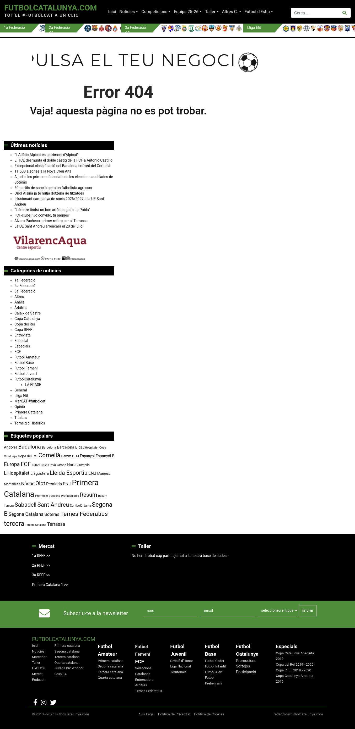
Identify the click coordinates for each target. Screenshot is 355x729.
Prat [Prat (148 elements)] (67, 483)
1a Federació (24, 280)
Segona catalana (67, 651)
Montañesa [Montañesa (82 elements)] (12, 484)
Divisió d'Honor (181, 661)
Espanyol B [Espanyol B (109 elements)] (105, 456)
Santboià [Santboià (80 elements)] (76, 505)
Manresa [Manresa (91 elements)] (104, 474)
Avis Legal (146, 714)
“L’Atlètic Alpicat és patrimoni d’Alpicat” (46, 155)
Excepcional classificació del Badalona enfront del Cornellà (62, 166)
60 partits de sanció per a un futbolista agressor (53, 188)
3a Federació (24, 291)
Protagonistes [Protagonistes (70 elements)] (70, 496)
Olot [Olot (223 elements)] (40, 483)
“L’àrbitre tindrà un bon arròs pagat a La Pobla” (52, 210)
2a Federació (24, 286)
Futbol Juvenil (25, 374)
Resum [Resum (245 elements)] (88, 494)
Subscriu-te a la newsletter (95, 613)
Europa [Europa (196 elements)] (12, 464)
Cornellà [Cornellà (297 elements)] (49, 455)
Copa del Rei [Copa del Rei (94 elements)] (27, 456)
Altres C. (230, 11)
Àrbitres (20, 308)
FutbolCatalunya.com (50, 7)
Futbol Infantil (215, 666)
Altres (19, 297)
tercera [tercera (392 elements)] (14, 523)
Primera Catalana (28, 412)
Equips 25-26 (186, 11)
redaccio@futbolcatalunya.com (298, 714)
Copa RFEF (23, 330)
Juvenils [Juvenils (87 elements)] (83, 465)
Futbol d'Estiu (257, 11)
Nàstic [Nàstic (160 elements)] (27, 483)
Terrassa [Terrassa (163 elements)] (56, 524)
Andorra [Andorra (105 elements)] (10, 447)
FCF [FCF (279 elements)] (26, 464)
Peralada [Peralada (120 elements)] (54, 484)
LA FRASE (33, 385)
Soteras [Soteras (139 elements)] (52, 514)
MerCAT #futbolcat (29, 401)
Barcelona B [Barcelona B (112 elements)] (67, 447)
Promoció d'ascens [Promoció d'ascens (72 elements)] (47, 496)
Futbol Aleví (214, 672)
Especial (21, 341)
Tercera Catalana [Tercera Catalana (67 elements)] (35, 525)
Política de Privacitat (174, 714)
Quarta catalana (67, 663)
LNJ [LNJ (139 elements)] (92, 473)
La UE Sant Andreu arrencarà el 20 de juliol (48, 226)
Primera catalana (67, 646)
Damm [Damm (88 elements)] (66, 456)
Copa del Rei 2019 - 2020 (294, 664)
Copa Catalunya (27, 319)
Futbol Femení (26, 368)
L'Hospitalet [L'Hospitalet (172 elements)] (16, 473)
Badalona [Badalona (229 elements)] (29, 447)
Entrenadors (144, 680)
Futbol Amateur (27, 357)
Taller (210, 11)
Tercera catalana (67, 657)
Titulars (20, 418)
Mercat (37, 674)
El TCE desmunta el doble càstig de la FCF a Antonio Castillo (63, 160)
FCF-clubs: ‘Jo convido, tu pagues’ (41, 215)
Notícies (127, 11)
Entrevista (22, 335)
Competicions (154, 11)
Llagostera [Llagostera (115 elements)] (39, 473)
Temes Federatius (148, 691)
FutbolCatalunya (27, 379)
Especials (22, 346)
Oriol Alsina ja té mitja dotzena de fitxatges (49, 193)
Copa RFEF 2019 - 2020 (293, 670)
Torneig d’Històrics (29, 423)
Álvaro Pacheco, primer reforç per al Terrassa (51, 221)
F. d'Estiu (38, 668)
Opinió (19, 407)
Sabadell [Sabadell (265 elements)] (25, 504)
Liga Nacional (180, 666)
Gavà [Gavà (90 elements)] (52, 465)
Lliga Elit (21, 396)
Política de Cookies (209, 714)
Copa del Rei (24, 324)
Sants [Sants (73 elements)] (87, 505)
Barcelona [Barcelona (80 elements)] (49, 447)
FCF (17, 352)
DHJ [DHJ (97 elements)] (75, 456)
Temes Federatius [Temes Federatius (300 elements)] (84, 513)
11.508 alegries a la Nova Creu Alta (42, 171)
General (20, 390)
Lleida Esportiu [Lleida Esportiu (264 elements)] (69, 473)
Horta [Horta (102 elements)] (71, 465)
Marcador (39, 657)
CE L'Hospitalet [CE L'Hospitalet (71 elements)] (89, 447)
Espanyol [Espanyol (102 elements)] (87, 456)
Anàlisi (19, 302)
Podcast (38, 680)
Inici (112, 11)
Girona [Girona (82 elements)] (61, 465)
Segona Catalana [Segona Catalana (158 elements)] (26, 514)
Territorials (178, 672)
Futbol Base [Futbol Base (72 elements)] (39, 465)
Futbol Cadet (214, 661)
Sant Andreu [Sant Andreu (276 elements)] (53, 504)
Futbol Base (24, 363)
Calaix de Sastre (27, 313)
